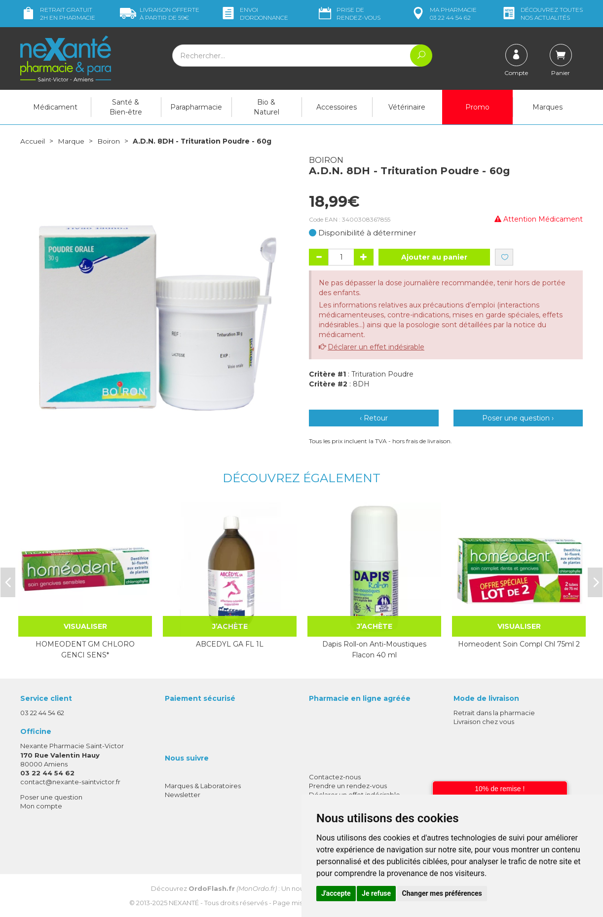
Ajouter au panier (434, 257)
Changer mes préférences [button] (442, 893)
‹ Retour (374, 418)
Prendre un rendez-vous (348, 785)
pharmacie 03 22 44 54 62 (443, 13)
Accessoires (336, 107)
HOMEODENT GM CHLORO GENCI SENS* (85, 649)
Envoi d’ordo (254, 13)
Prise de (348, 13)
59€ (159, 13)
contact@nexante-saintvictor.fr (70, 781)
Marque (71, 141)
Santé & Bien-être (126, 107)
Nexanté (184, 902)
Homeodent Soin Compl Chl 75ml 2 (519, 643)
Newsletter (182, 794)
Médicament (55, 107)
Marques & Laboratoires (203, 785)
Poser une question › (518, 418)
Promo (477, 107)
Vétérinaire (406, 107)
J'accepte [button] (336, 893)
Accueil (32, 141)
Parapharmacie (196, 107)
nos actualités (542, 13)
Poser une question (51, 797)
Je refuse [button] (376, 893)
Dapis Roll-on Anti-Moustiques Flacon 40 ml (374, 649)
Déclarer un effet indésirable (376, 347)
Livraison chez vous (483, 721)
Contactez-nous (335, 776)
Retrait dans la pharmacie (494, 712)
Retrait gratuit (57, 13)
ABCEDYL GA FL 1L (230, 643)
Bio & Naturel (266, 107)
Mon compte (41, 806)
